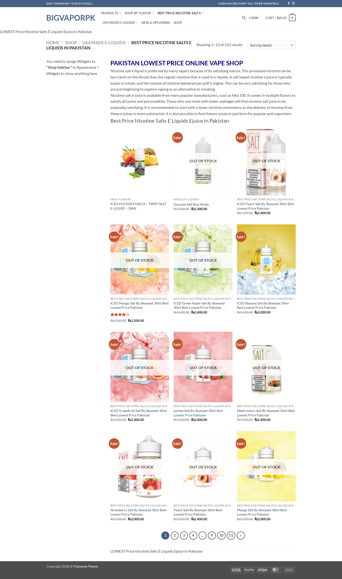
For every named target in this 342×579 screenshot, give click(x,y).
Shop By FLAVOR (139, 13)
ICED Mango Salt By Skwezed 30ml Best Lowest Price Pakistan (139, 305)
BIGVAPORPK (70, 18)
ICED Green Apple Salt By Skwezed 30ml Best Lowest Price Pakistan (199, 305)
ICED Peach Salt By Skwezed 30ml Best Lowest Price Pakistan (265, 206)
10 (221, 535)
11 (231, 535)
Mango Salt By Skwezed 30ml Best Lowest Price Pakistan (262, 512)
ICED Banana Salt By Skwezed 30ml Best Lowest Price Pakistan (263, 305)
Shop (178, 22)
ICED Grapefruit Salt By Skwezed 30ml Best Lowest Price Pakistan (138, 413)
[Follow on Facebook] (288, 3)
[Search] (244, 17)
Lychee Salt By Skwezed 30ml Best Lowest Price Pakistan (198, 413)
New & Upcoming (156, 22)
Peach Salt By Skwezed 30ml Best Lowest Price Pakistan (198, 512)
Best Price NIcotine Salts (181, 13)
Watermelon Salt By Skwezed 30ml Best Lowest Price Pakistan (266, 413)
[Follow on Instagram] (293, 3)
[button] (253, 18)
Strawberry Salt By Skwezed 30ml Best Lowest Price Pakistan (138, 512)
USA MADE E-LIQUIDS (120, 22)
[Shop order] (271, 45)
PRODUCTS (111, 13)
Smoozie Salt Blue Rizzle (191, 204)
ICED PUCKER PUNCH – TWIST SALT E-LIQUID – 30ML (138, 206)
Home (52, 42)
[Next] (241, 535)
